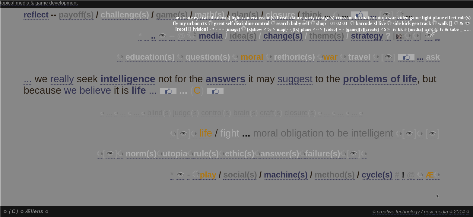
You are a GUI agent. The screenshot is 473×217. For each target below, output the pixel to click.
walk (443, 23)
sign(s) (327, 17)
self (229, 23)
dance (296, 17)
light (236, 17)
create (186, 17)
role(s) (464, 17)
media (353, 17)
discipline (244, 23)
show (257, 29)
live (382, 23)
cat (205, 17)
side (397, 23)
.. (465, 29)
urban (193, 23)
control (262, 23)
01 (332, 23)
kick (406, 23)
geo (415, 23)
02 (338, 23)
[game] (352, 29)
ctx (204, 23)
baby (296, 23)
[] (450, 23)
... (469, 29)
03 (344, 23)
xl (375, 23)
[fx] (296, 29)
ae (176, 17)
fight (426, 17)
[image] (232, 29)
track (425, 23)
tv (318, 17)
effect (450, 17)
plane (438, 17)
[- (286, 29)
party (309, 17)
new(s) (223, 17)
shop (321, 23)
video (402, 17)
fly (175, 23)
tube (454, 29)
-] (291, 29)
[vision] (200, 29)
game (415, 17)
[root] (181, 29)
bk (400, 29)
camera (250, 17)
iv (394, 29)
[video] (330, 29)
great (219, 23)
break (283, 17)
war (392, 17)
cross (341, 17)
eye (197, 17)
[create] (371, 29)
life (212, 17)
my (182, 23)
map (281, 29)
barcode (364, 23)
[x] (249, 29)
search (283, 23)
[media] (415, 29)
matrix (368, 17)
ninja (381, 17)
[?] (361, 29)
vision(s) (267, 17)
